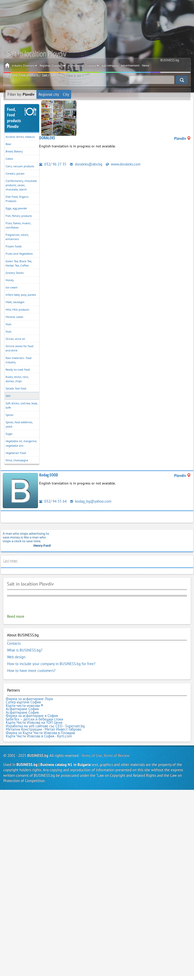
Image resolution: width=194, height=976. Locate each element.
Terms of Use (91, 755)
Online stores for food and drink (19, 348)
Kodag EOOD (48, 475)
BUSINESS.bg (37, 755)
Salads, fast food (16, 388)
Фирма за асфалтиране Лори (29, 699)
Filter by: (21, 94)
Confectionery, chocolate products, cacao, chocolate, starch (21, 185)
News (145, 65)
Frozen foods (14, 246)
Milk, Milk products (17, 309)
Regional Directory (52, 65)
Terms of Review (116, 755)
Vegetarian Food (16, 453)
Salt (8, 396)
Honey (10, 280)
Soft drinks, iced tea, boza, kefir (22, 405)
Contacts (14, 643)
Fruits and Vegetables (19, 253)
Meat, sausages (15, 302)
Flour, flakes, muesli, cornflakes (18, 225)
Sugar (9, 434)
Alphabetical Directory (83, 65)
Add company (109, 65)
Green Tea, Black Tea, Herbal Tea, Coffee (19, 263)
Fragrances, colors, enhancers (17, 237)
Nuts (8, 324)
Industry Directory (24, 65)
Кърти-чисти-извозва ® (24, 705)
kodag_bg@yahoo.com (90, 501)
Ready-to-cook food (18, 369)
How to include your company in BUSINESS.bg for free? (51, 664)
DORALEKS (47, 138)
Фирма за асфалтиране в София (32, 716)
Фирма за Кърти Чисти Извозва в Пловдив (40, 733)
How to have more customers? (31, 670)
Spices (9, 415)
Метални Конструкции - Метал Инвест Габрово (43, 729)
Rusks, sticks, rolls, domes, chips (17, 379)
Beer (8, 144)
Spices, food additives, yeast (19, 424)
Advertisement (130, 65)
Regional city (48, 94)
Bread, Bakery (14, 151)
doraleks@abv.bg (86, 164)
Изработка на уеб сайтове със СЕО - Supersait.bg (45, 726)
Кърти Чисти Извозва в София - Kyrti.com (39, 736)
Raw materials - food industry (18, 360)
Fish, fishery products (19, 216)
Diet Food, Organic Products (17, 199)
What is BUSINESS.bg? (24, 650)
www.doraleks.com (123, 164)
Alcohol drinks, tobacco (20, 137)
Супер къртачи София (23, 702)
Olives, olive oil (15, 339)
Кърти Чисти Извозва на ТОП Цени (34, 722)
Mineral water (14, 317)
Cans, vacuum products (20, 166)
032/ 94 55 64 (53, 501)
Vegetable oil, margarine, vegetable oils (21, 443)
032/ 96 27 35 (52, 164)
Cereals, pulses (15, 173)
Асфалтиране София (22, 709)
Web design (16, 657)
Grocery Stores (15, 273)
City (66, 94)
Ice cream (12, 287)
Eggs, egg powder (16, 208)
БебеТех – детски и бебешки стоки (34, 719)
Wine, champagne (17, 460)
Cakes (9, 158)
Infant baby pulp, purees (21, 295)
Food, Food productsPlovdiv (14, 118)
